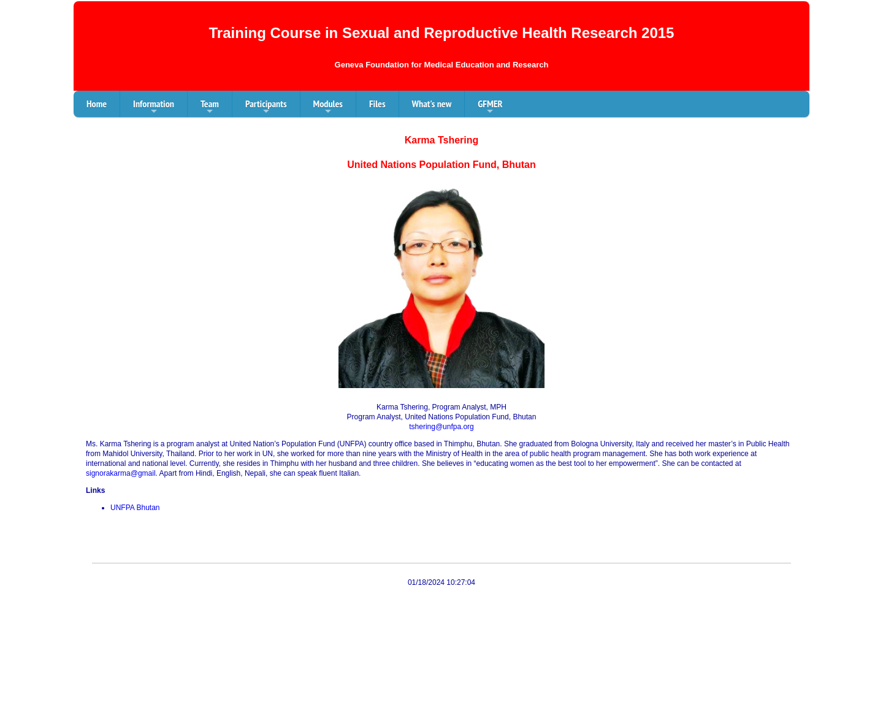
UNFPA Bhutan (134, 507)
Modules (328, 107)
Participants (266, 107)
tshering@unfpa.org (441, 426)
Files (377, 103)
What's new (432, 103)
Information (153, 107)
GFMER (490, 107)
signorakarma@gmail (121, 473)
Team (210, 107)
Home (96, 103)
